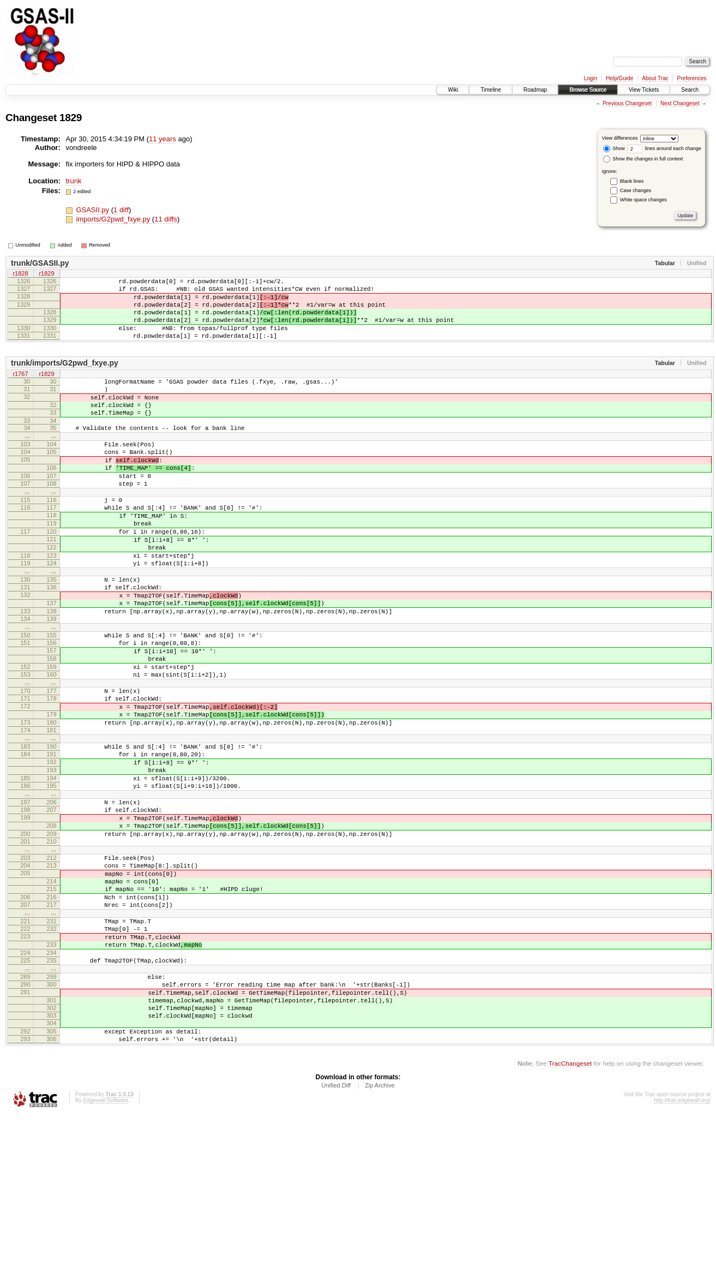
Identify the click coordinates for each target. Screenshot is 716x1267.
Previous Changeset (627, 103)
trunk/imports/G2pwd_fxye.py (64, 377)
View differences (620, 138)
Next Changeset (680, 103)
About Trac (655, 78)
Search (690, 90)
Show (614, 148)
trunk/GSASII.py (40, 263)
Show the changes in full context (643, 159)
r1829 (46, 274)
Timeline (490, 90)
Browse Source (587, 90)
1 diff (121, 210)
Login (590, 78)
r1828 (20, 274)
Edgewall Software (105, 1253)
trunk (74, 181)
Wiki (453, 90)
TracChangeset (570, 1215)
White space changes (643, 199)
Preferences (692, 78)
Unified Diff (336, 1237)
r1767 (20, 389)
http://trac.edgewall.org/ (682, 1253)
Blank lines (632, 181)
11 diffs (165, 219)
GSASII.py (93, 210)
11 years (162, 139)
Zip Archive (379, 1237)
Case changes (636, 190)
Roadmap (535, 90)
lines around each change (664, 148)
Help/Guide (619, 78)
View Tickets (644, 90)
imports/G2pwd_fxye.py (114, 219)
